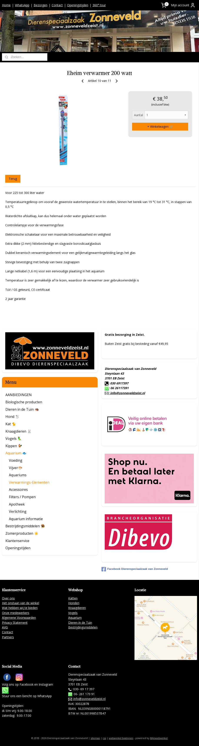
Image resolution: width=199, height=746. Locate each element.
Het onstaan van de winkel (20, 603)
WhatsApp (22, 5)
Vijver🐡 (15, 467)
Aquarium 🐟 (16, 453)
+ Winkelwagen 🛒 (160, 126)
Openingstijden (77, 5)
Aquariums (18, 475)
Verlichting (18, 511)
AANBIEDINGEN (18, 394)
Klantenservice (17, 540)
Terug (13, 178)
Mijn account (183, 5)
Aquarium (75, 617)
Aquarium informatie (26, 518)
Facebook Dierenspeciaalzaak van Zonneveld (134, 569)
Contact (57, 5)
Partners (8, 637)
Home (6, 5)
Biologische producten (23, 402)
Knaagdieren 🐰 (18, 431)
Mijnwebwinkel (159, 738)
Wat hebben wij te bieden (20, 608)
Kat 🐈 (10, 424)
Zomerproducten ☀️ (21, 533)
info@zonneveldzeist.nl (127, 393)
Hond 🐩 (12, 416)
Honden (73, 603)
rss (104, 738)
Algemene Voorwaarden (19, 617)
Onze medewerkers (15, 613)
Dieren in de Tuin (80, 622)
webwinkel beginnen (121, 738)
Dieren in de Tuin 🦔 (22, 409)
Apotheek (17, 504)
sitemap (95, 738)
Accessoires (18, 489)
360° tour (99, 5)
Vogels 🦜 (13, 438)
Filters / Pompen (22, 497)
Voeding (15, 460)
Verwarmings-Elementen (29, 482)
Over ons (8, 598)
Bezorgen (40, 5)
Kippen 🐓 (13, 445)
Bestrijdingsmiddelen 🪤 (25, 526)
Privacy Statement (15, 622)
